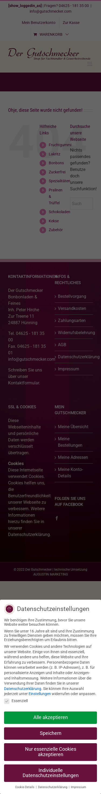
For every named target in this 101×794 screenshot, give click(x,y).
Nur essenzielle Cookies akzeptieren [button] (50, 751)
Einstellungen (40, 694)
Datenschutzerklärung (22, 688)
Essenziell (16, 701)
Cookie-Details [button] (25, 787)
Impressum (78, 787)
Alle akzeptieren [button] (50, 717)
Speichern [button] (50, 733)
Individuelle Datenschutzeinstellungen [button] (51, 773)
